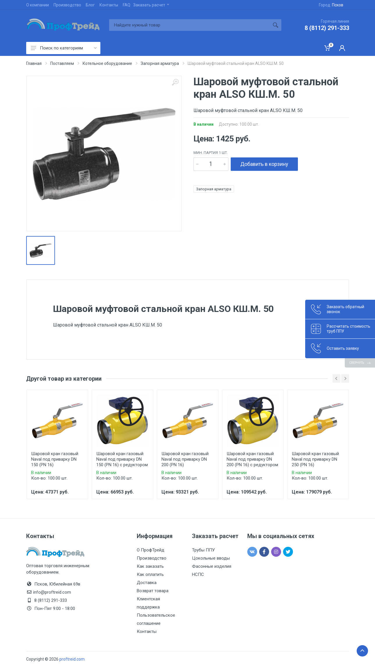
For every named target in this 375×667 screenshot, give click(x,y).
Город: (331, 5)
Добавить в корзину (264, 164)
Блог (90, 5)
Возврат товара (152, 590)
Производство (67, 5)
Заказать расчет (151, 5)
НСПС (198, 574)
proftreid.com (72, 659)
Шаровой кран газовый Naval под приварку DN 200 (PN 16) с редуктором (252, 459)
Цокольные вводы (211, 558)
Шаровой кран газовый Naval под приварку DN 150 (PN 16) (54, 459)
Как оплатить (150, 574)
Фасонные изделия (211, 566)
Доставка (147, 582)
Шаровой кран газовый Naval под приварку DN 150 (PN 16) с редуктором (122, 459)
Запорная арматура (213, 189)
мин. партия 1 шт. (210, 152)
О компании (37, 5)
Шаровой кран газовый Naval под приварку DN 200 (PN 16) (185, 459)
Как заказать (150, 566)
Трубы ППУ (203, 550)
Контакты (108, 5)
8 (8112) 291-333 (327, 27)
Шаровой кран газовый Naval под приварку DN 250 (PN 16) (315, 459)
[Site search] (189, 25)
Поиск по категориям (64, 48)
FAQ (126, 5)
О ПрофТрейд (150, 550)
